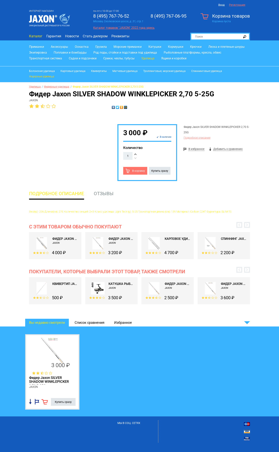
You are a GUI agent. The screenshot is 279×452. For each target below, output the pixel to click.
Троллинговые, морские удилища (164, 71)
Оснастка (82, 47)
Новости (72, 36)
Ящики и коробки (173, 58)
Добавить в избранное (37, 401)
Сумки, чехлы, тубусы (118, 58)
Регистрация (237, 4)
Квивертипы (99, 71)
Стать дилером (95, 36)
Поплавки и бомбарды (70, 52)
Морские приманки (128, 47)
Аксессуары (59, 47)
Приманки (36, 47)
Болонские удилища (42, 71)
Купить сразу (159, 170)
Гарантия (53, 36)
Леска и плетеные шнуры (226, 47)
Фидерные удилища (41, 76)
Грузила (101, 47)
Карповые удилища (72, 71)
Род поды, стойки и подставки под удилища (125, 52)
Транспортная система (45, 58)
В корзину (138, 170)
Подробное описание (197, 137)
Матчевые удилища (125, 71)
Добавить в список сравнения (30, 401)
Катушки (154, 47)
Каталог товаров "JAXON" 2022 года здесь (124, 28)
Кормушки (175, 47)
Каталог (35, 36)
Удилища (147, 58)
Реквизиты (120, 36)
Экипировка (38, 52)
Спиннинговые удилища (206, 71)
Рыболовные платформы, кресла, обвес (192, 52)
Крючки (196, 47)
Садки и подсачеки (82, 58)
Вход (221, 4)
